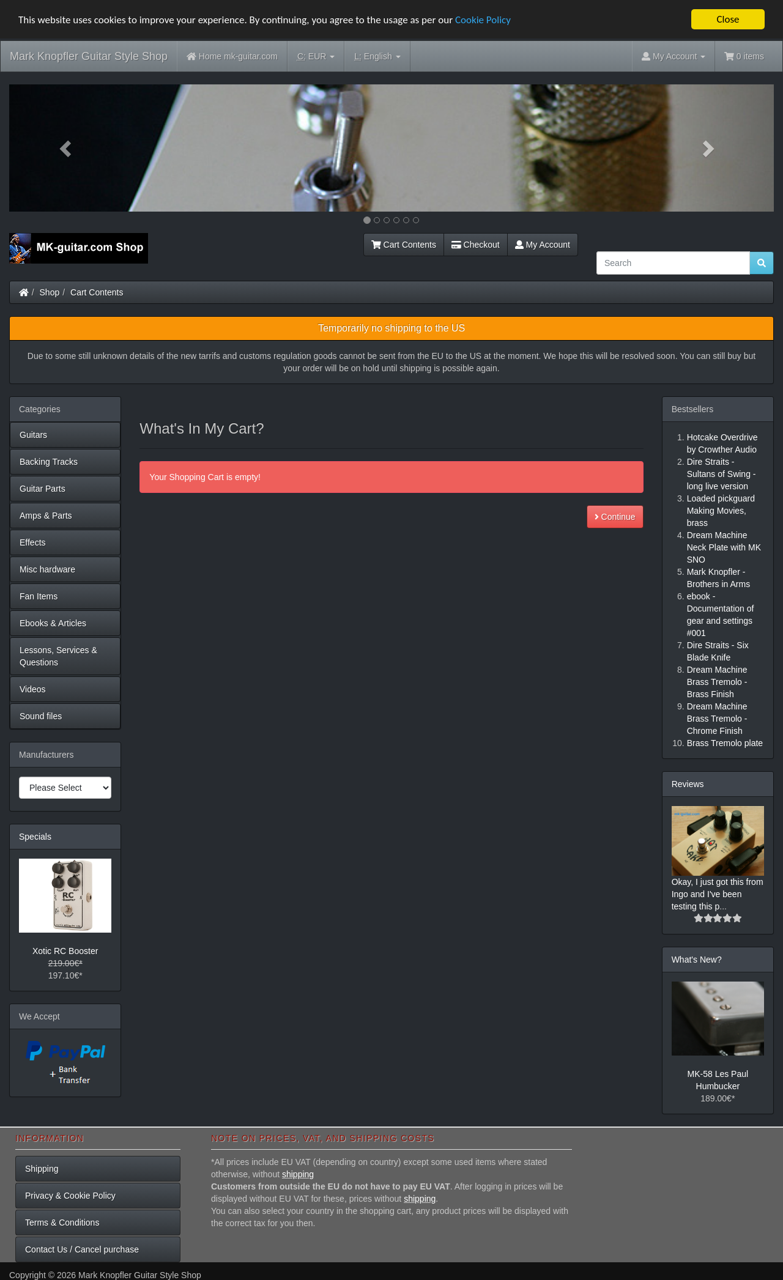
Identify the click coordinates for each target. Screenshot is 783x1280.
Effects (33, 542)
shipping (298, 1174)
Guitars (33, 435)
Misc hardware (47, 569)
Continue (615, 517)
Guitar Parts (42, 489)
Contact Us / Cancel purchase (82, 1249)
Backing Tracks (49, 462)
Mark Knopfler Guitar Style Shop (89, 56)
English (377, 56)
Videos (33, 689)
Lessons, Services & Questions (58, 656)
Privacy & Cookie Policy (70, 1195)
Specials (35, 837)
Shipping (42, 1169)
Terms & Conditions (62, 1222)
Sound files (41, 716)
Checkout (475, 245)
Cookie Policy (483, 19)
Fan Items (39, 596)
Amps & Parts (46, 515)
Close (727, 19)
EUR (316, 56)
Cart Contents (403, 245)
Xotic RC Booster (65, 951)
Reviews (688, 784)
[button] (66, 148)
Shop (50, 292)
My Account (542, 245)
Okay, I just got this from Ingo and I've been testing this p (717, 893)
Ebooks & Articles (53, 623)
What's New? (697, 959)
